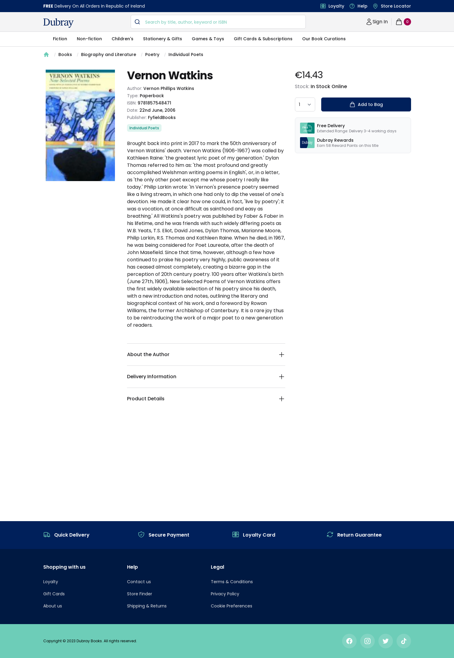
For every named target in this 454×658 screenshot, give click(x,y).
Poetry (152, 54)
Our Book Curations (324, 39)
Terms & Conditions (232, 582)
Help (362, 6)
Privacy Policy (225, 594)
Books (65, 54)
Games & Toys (208, 39)
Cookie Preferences (231, 606)
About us (52, 606)
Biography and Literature (108, 54)
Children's (122, 39)
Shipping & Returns (147, 606)
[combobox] (218, 22)
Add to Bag (366, 104)
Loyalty (336, 6)
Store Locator (396, 6)
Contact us (139, 582)
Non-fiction (89, 39)
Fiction (60, 39)
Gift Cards (54, 594)
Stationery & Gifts (162, 39)
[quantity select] (305, 104)
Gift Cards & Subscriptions (263, 39)
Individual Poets (185, 54)
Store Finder (139, 594)
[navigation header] (58, 23)
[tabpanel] (80, 125)
